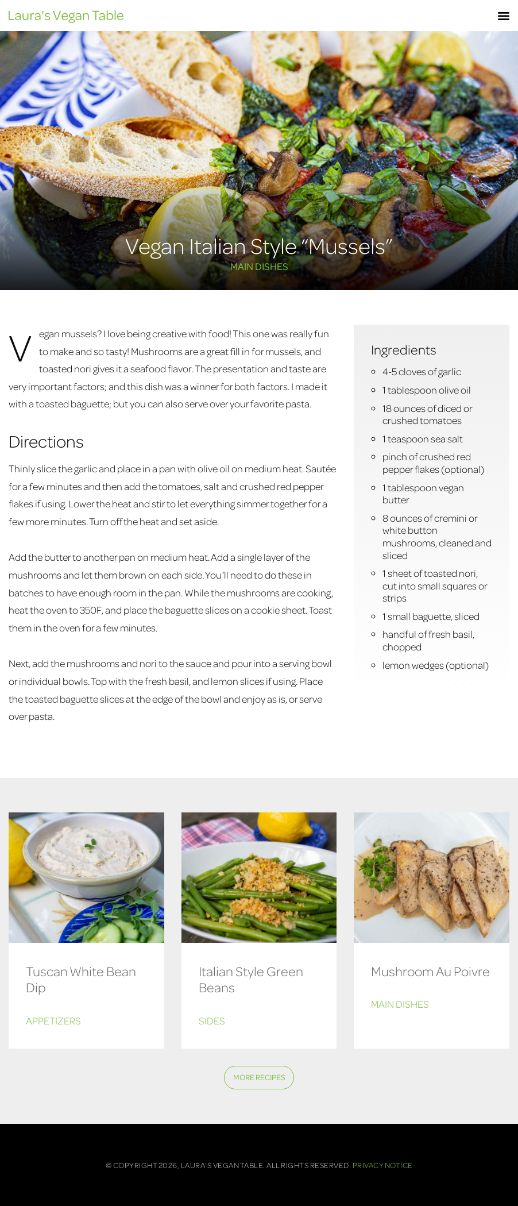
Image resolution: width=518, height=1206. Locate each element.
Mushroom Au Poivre (430, 970)
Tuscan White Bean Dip (81, 979)
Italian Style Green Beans (251, 979)
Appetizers (53, 1020)
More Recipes (259, 1077)
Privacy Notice (383, 1165)
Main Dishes (259, 266)
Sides (212, 1020)
